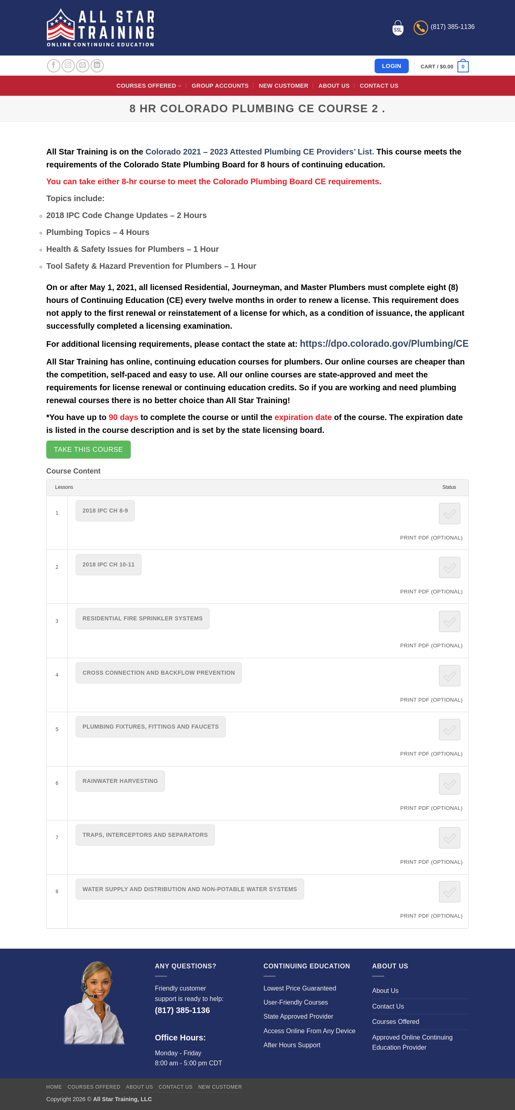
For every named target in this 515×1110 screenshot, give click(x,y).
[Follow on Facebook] (53, 65)
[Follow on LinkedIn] (97, 65)
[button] (445, 67)
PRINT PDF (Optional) (431, 538)
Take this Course (88, 449)
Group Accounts (220, 85)
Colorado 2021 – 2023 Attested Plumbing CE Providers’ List (259, 151)
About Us (334, 85)
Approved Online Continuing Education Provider (412, 1042)
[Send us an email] (82, 65)
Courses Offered (149, 86)
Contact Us (379, 85)
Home (54, 1087)
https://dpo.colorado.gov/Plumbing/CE (384, 343)
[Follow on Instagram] (68, 65)
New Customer (283, 85)
